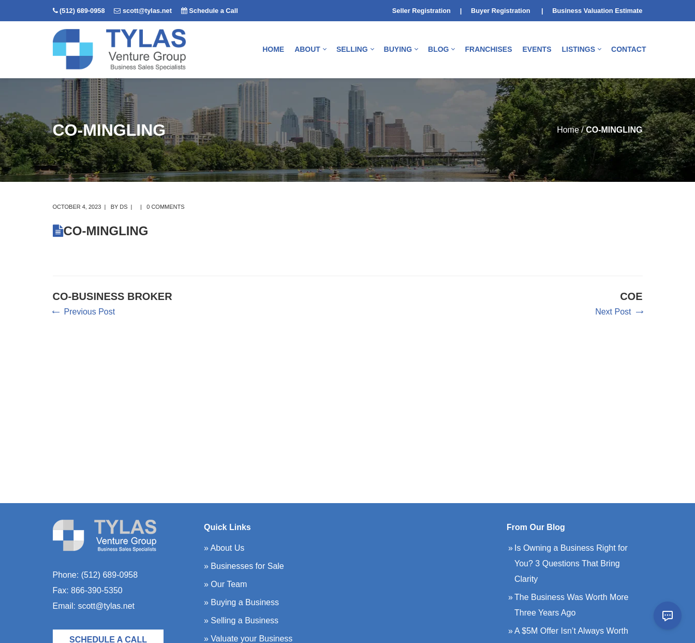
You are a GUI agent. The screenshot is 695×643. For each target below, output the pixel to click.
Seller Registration (421, 11)
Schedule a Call (213, 11)
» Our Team (225, 584)
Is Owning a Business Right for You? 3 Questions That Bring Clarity (571, 563)
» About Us (224, 548)
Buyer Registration (500, 11)
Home (568, 129)
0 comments (165, 207)
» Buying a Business (241, 602)
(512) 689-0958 (82, 11)
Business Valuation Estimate (597, 11)
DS (123, 207)
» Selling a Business (241, 620)
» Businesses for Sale (244, 566)
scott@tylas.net (147, 11)
